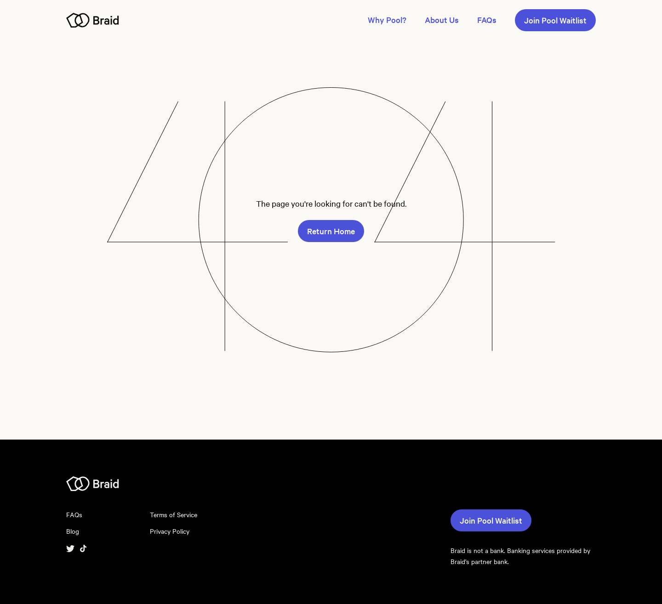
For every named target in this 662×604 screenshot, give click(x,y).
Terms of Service (173, 515)
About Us (442, 20)
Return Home (331, 231)
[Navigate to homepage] (92, 19)
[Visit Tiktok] (83, 548)
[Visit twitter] (70, 548)
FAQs (486, 20)
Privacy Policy (169, 531)
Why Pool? (387, 20)
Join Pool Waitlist (555, 20)
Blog (72, 531)
